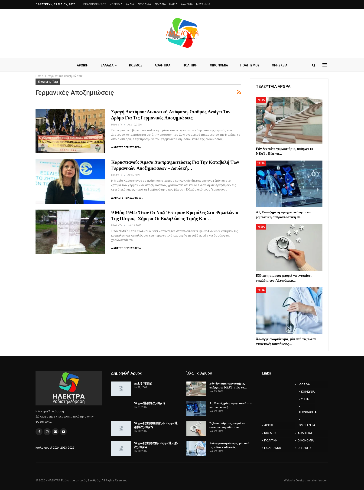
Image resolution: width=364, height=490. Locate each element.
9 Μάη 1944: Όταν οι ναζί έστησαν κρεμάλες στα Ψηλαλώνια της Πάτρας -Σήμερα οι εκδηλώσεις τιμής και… (174, 215)
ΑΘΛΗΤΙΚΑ (162, 65)
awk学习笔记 (143, 383)
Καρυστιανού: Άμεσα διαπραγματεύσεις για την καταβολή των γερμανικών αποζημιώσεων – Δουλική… (175, 165)
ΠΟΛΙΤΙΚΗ (190, 65)
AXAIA (130, 4)
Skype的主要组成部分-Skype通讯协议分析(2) (156, 425)
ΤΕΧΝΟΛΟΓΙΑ (307, 412)
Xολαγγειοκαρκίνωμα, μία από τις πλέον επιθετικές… (229, 445)
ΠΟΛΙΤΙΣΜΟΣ (250, 65)
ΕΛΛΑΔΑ (107, 65)
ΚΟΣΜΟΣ (135, 65)
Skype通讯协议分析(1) (149, 403)
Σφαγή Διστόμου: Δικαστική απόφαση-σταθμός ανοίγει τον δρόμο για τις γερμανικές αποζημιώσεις (170, 115)
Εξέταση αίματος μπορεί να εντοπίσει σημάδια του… (227, 425)
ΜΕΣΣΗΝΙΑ (203, 4)
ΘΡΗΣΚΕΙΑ (279, 65)
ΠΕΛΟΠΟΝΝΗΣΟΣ (94, 4)
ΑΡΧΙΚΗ (82, 65)
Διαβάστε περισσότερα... (127, 147)
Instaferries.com (317, 480)
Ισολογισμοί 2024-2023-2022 (55, 447)
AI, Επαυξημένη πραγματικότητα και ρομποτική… (231, 405)
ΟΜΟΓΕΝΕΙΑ (307, 425)
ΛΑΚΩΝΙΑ (187, 4)
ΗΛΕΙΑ (173, 4)
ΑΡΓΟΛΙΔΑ (144, 4)
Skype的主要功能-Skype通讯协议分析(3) (156, 445)
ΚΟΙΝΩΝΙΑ (308, 391)
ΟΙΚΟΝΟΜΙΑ (219, 65)
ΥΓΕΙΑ (261, 100)
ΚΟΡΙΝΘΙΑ (116, 4)
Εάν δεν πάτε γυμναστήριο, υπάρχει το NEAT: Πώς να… (228, 385)
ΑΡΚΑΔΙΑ (160, 4)
